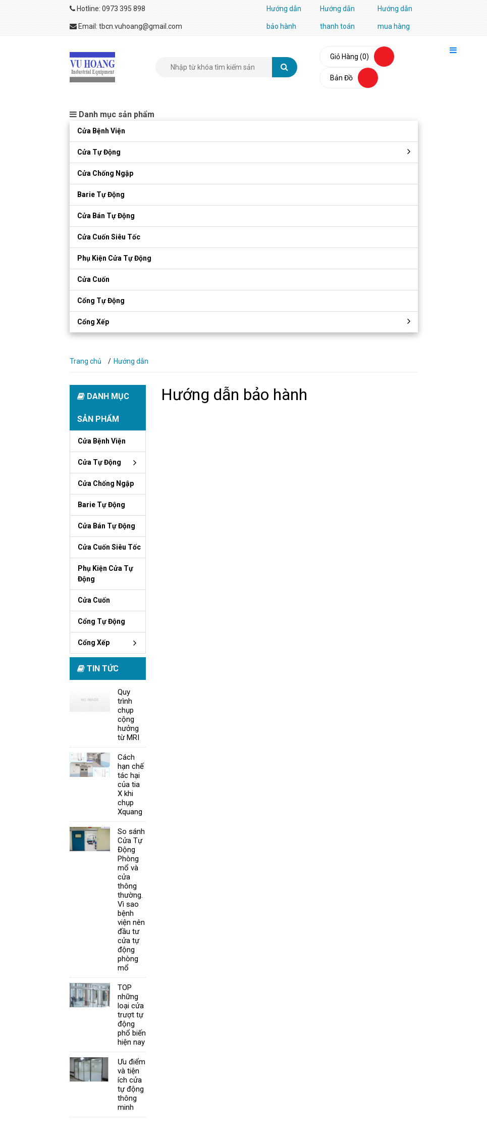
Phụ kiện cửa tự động (114, 258)
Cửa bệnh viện (101, 131)
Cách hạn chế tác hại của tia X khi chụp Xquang (131, 784)
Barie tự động (101, 194)
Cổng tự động (101, 301)
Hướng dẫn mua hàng (394, 17)
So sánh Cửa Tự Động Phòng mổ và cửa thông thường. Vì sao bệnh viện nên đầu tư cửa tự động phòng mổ (131, 899)
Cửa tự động (99, 152)
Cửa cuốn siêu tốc (108, 237)
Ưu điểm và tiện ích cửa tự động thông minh (131, 1084)
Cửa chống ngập (105, 173)
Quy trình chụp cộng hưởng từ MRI (128, 714)
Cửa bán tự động (106, 216)
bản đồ (341, 78)
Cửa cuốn (93, 279)
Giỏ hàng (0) (349, 57)
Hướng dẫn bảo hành (283, 17)
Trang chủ (85, 361)
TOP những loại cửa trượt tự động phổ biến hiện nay (132, 1015)
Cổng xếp (93, 322)
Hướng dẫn (131, 361)
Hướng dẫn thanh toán (337, 17)
